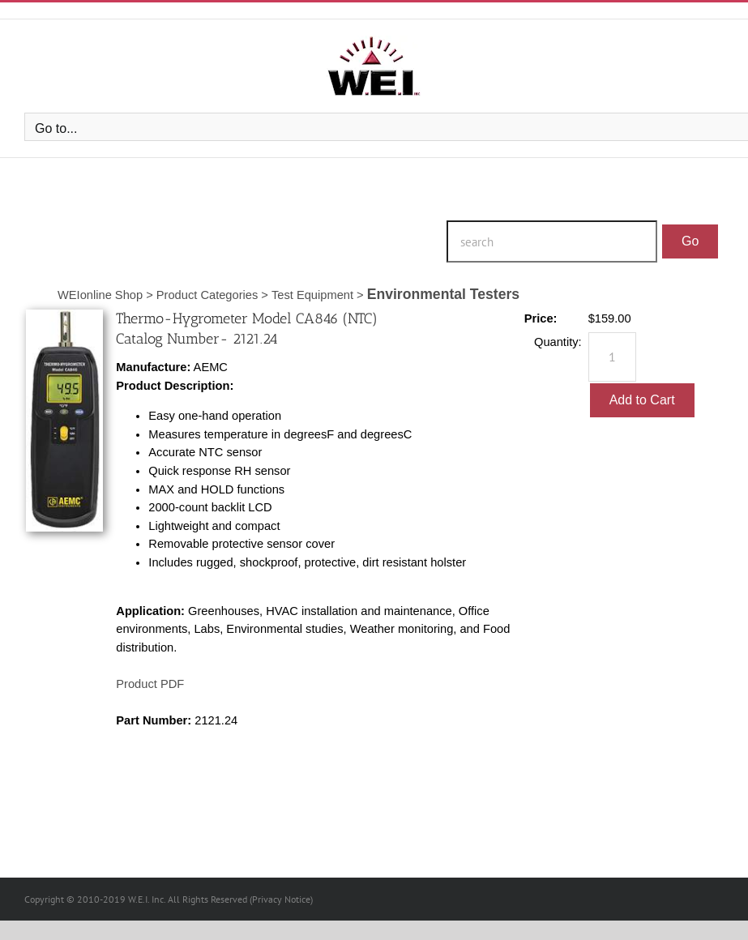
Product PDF (150, 683)
